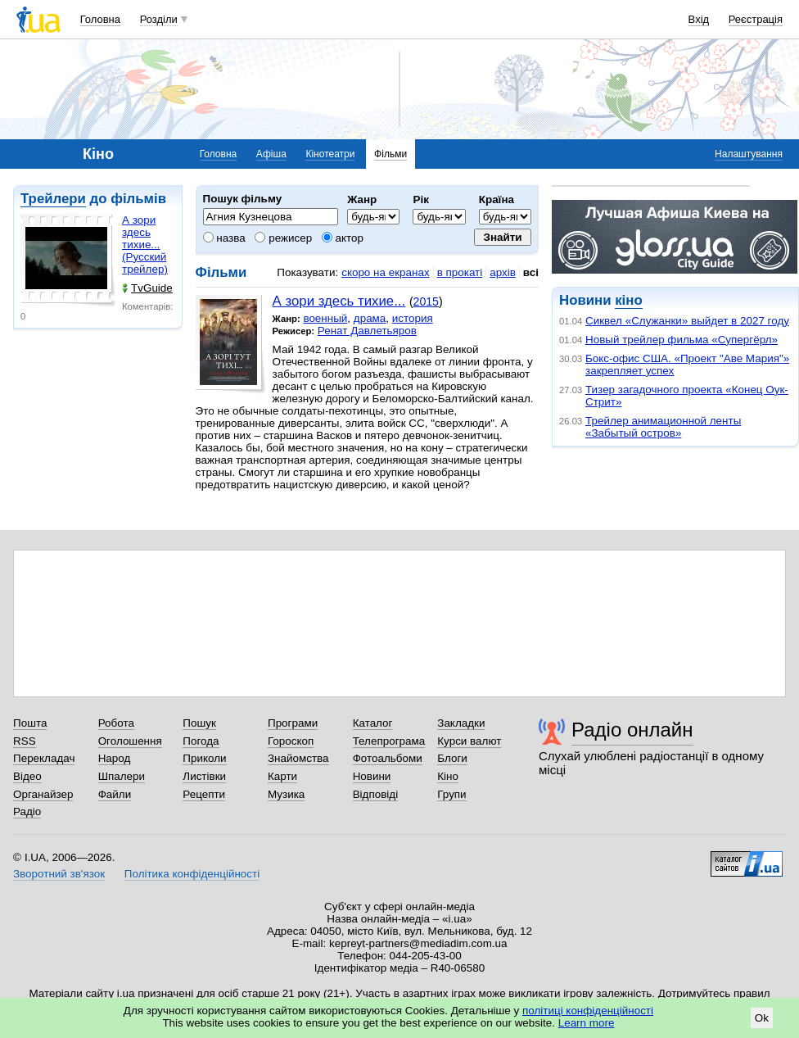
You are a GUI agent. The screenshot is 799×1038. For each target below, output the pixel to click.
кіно (628, 300)
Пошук (199, 723)
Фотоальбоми (387, 758)
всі (531, 272)
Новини (372, 776)
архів (503, 272)
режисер (283, 238)
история (412, 318)
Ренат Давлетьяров (367, 330)
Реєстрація (756, 19)
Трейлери (53, 198)
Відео (27, 776)
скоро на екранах (385, 272)
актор (342, 238)
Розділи (159, 19)
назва (224, 238)
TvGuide (147, 288)
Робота (116, 723)
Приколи (204, 758)
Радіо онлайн (632, 729)
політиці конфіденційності (587, 1010)
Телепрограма (389, 741)
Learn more (586, 1023)
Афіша (271, 154)
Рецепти (204, 794)
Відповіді (376, 794)
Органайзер (43, 794)
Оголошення (130, 741)
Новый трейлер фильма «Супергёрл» (681, 339)
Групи (451, 794)
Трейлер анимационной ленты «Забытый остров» (663, 427)
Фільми (390, 154)
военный (325, 318)
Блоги (452, 758)
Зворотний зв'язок (59, 874)
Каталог (373, 723)
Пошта (30, 723)
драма (370, 318)
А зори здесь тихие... (339, 301)
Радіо (27, 811)
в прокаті (460, 272)
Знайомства (298, 758)
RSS (24, 741)
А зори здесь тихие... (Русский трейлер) (145, 244)
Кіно (447, 776)
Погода (201, 741)
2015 (426, 301)
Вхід (699, 19)
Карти (282, 776)
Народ (114, 758)
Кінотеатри (329, 154)
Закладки (461, 723)
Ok (762, 1018)
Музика (286, 794)
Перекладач (43, 758)
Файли (115, 794)
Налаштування (749, 154)
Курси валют (469, 741)
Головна (100, 19)
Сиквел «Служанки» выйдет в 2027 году (687, 321)
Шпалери (121, 776)
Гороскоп (291, 741)
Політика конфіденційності (192, 874)
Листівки (204, 776)
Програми (293, 723)
